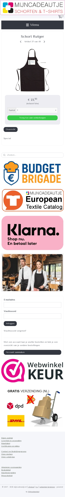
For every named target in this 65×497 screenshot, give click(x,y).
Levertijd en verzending (11, 441)
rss (37, 487)
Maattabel (5, 443)
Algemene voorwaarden (11, 467)
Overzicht (10, 129)
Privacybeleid (6, 476)
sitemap (31, 487)
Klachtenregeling (8, 473)
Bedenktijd (6, 470)
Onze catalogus (8, 457)
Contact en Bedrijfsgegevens (13, 451)
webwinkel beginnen (47, 487)
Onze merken (7, 454)
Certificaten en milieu (10, 446)
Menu (32, 25)
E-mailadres (9, 300)
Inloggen (10, 323)
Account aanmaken (15, 352)
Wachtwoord (10, 311)
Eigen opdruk (7, 438)
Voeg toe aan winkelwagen (32, 118)
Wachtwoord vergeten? (15, 331)
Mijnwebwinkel (33, 492)
